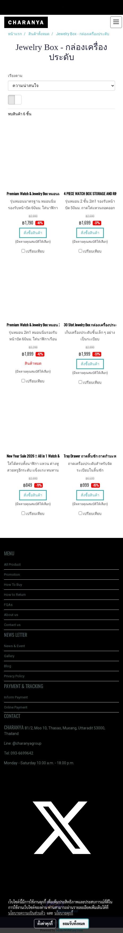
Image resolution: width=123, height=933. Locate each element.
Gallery (9, 656)
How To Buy (13, 585)
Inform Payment (16, 697)
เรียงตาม (16, 76)
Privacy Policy (14, 676)
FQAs (8, 605)
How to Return (15, 595)
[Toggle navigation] (116, 22)
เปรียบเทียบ (35, 251)
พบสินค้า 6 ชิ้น (19, 114)
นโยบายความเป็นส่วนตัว (26, 913)
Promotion (12, 575)
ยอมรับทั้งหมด (74, 923)
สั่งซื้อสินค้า (33, 233)
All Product (12, 564)
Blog (7, 666)
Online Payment (15, 707)
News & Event (14, 646)
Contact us (12, 625)
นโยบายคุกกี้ (63, 913)
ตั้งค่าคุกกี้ (45, 923)
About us (11, 615)
